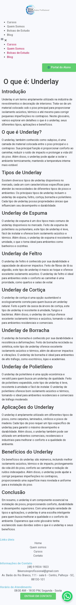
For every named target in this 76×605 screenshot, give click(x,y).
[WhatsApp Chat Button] (67, 596)
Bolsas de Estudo (18, 30)
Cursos (11, 22)
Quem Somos (16, 26)
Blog (10, 34)
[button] (38, 39)
